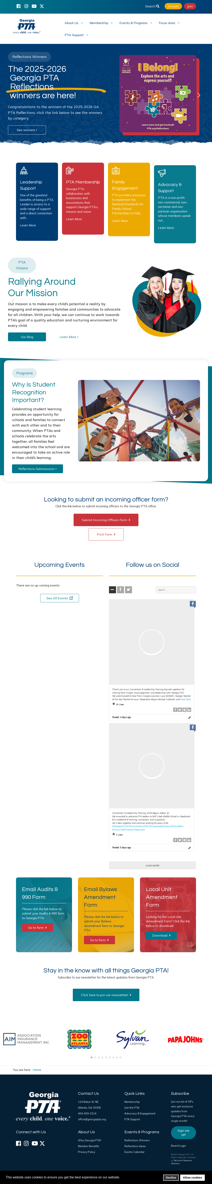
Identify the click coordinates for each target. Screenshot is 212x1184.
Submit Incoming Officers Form (106, 520)
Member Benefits (88, 1146)
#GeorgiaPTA (118, 826)
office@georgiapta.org (92, 1119)
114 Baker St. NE (88, 1101)
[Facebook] (18, 6)
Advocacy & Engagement (139, 1113)
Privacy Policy (86, 1152)
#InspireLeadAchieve (159, 826)
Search (152, 6)
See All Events (59, 598)
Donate (173, 6)
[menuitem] (73, 23)
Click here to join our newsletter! (106, 995)
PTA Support (132, 1119)
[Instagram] (26, 6)
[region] (106, 95)
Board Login (178, 1145)
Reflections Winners (137, 1140)
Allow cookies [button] (192, 1177)
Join (190, 6)
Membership (132, 1101)
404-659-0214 (87, 1113)
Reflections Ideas (135, 1146)
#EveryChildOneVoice (123, 829)
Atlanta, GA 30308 (89, 1107)
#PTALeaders (177, 826)
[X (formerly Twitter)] (41, 6)
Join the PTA (131, 1107)
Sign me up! (183, 1132)
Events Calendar (134, 1152)
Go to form (37, 928)
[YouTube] (34, 6)
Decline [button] (171, 1177)
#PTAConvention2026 (137, 826)
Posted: (121, 717)
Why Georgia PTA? (89, 1140)
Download (161, 935)
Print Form (106, 534)
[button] (13, 95)
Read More (185, 699)
